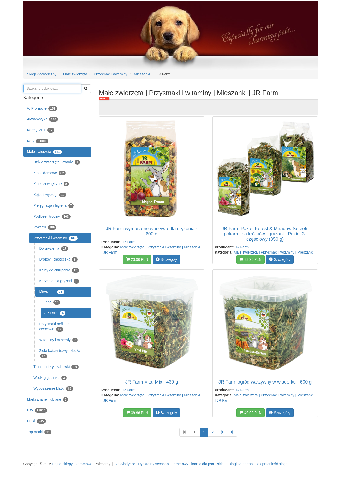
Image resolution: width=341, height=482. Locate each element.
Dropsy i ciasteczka (58, 259)
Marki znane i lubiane (48, 399)
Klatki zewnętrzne (51, 184)
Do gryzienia (53, 248)
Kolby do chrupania (59, 270)
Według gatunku (50, 378)
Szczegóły (166, 259)
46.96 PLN (250, 413)
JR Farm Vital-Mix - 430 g (151, 382)
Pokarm (44, 227)
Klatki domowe (49, 173)
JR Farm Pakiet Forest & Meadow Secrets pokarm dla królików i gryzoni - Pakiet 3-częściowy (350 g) (265, 234)
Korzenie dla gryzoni (59, 281)
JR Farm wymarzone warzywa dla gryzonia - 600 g (151, 231)
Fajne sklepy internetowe (72, 464)
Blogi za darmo (241, 464)
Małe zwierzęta (44, 152)
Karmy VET (41, 130)
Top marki (39, 432)
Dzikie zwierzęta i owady (56, 162)
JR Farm (54, 313)
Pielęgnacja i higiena (53, 205)
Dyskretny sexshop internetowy (163, 464)
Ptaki (36, 421)
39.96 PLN (137, 413)
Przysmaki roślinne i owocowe (55, 327)
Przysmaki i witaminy (55, 238)
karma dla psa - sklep (208, 464)
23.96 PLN (137, 259)
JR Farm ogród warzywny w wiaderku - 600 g (265, 382)
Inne (52, 302)
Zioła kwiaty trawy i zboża (59, 353)
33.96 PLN (250, 259)
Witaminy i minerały (58, 340)
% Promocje (42, 108)
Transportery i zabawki (56, 367)
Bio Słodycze (124, 464)
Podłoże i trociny (52, 216)
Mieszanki (51, 292)
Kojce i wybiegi (49, 195)
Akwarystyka (42, 119)
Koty (37, 141)
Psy (37, 410)
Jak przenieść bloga (272, 464)
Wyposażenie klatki (53, 388)
